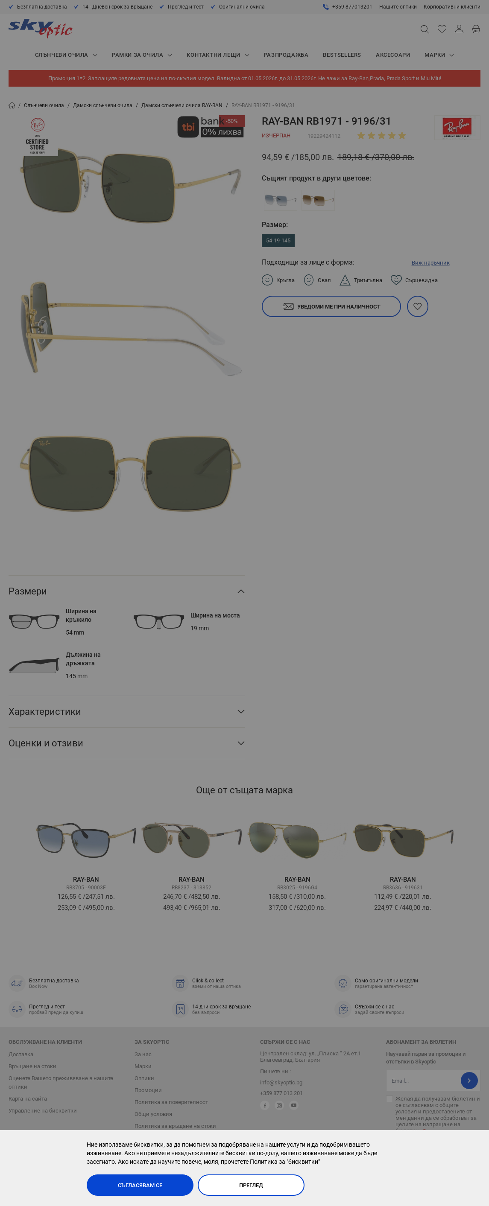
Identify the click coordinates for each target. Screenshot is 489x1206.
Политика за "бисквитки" (285, 1161)
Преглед (251, 1185)
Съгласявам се (140, 1185)
